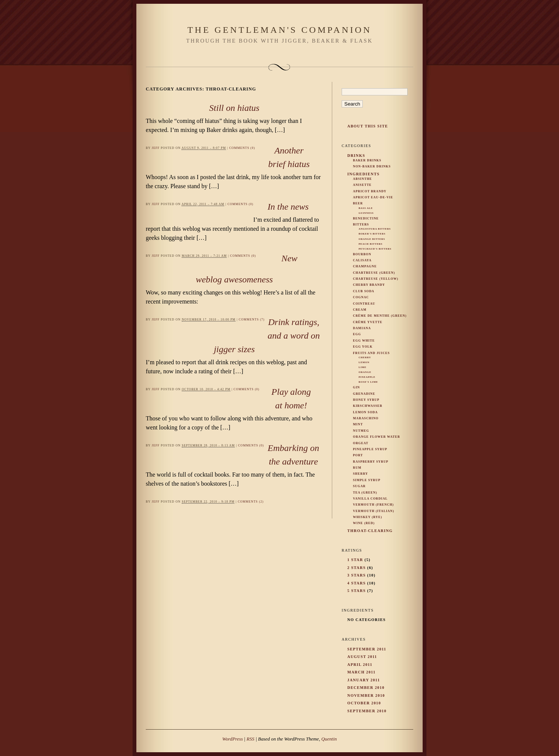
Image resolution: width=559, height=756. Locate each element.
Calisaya (362, 260)
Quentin (329, 739)
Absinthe (362, 179)
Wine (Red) (364, 523)
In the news (288, 207)
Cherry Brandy (369, 285)
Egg (357, 334)
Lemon (364, 362)
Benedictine (366, 218)
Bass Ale (366, 208)
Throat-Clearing (370, 531)
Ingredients (363, 174)
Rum (357, 467)
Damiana (362, 328)
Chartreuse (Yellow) (375, 279)
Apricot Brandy (369, 191)
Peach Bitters (371, 243)
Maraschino (366, 418)
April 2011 (360, 664)
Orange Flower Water (376, 437)
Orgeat (360, 443)
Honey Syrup (366, 400)
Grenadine (364, 394)
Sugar (359, 486)
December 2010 (366, 687)
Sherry (360, 473)
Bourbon (362, 254)
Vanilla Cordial (370, 498)
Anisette (362, 185)
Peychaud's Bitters (375, 248)
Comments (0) (242, 148)
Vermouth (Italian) (373, 511)
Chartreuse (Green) (374, 272)
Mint (358, 424)
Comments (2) (251, 501)
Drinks (356, 155)
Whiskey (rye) (367, 517)
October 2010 (364, 703)
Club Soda (363, 291)
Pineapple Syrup (370, 449)
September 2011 (366, 649)
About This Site (367, 126)
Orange (365, 372)
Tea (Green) (365, 492)
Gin (356, 387)
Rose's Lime (368, 381)
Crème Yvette (367, 322)
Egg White (364, 340)
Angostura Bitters (375, 228)
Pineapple (367, 377)
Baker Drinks (367, 160)
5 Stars (356, 591)
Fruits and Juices (371, 353)
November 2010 (366, 695)
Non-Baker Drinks (372, 166)
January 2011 (363, 680)
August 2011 (362, 657)
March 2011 (361, 672)
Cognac (361, 297)
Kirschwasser (367, 406)
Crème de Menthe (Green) (380, 315)
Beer (358, 203)
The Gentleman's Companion (280, 30)
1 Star (355, 560)
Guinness (366, 213)
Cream (360, 309)
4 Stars (356, 583)
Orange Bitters (372, 239)
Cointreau (364, 303)
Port (358, 455)
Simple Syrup (366, 480)
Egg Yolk (363, 346)
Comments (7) (252, 319)
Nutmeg (361, 430)
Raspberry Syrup (370, 461)
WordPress (232, 739)
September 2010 (366, 711)
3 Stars (356, 575)
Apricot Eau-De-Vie (373, 197)
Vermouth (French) (373, 504)
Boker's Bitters (372, 233)
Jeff (156, 148)
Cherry (365, 357)
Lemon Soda (365, 412)
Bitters (361, 224)
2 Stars (356, 568)
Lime (363, 367)
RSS (251, 739)
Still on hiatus (234, 108)
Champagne (365, 266)
